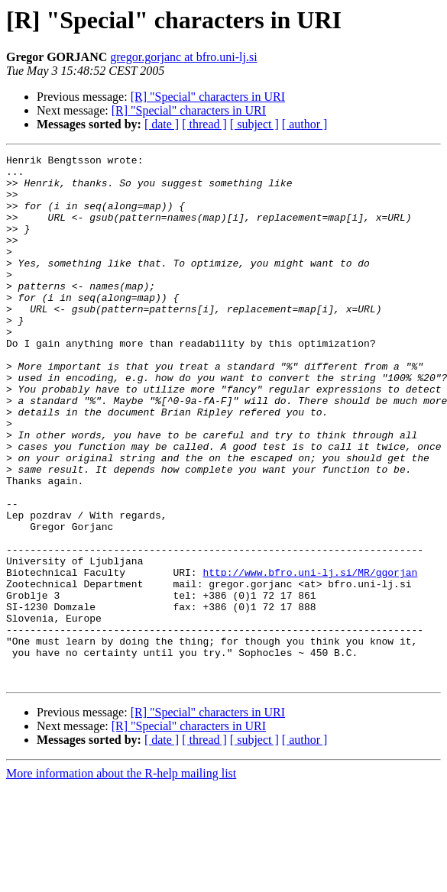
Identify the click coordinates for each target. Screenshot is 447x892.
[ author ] (305, 124)
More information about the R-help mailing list (121, 878)
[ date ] (161, 124)
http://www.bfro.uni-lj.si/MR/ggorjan (309, 657)
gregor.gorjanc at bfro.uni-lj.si (183, 56)
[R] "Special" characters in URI (208, 96)
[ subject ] (254, 124)
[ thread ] (204, 124)
